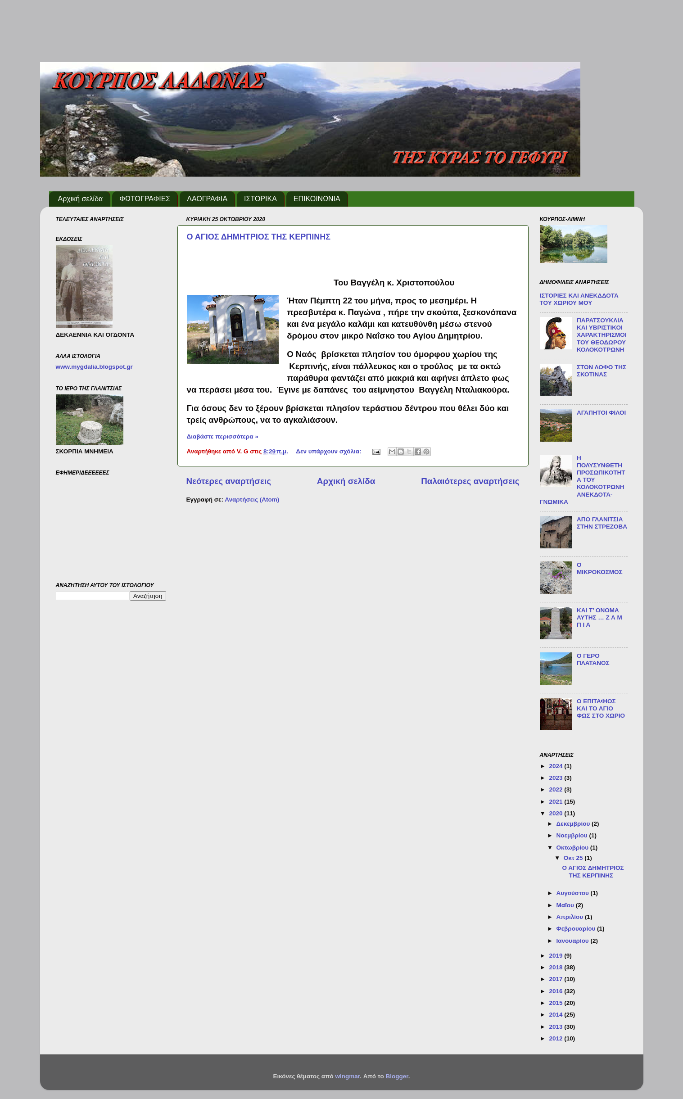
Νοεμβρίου (572, 835)
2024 (556, 766)
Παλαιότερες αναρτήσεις (470, 481)
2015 (556, 1003)
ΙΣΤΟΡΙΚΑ (260, 199)
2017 (556, 979)
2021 (556, 801)
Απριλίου (570, 917)
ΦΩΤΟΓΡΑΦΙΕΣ (144, 199)
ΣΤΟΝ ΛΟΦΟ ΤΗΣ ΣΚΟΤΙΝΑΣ (601, 371)
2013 (556, 1026)
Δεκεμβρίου (574, 823)
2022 (556, 789)
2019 (556, 955)
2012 (556, 1038)
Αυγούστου (573, 893)
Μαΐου (566, 905)
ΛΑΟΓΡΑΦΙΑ (207, 199)
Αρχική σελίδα (80, 199)
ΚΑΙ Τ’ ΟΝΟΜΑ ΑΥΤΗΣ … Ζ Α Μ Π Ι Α (599, 617)
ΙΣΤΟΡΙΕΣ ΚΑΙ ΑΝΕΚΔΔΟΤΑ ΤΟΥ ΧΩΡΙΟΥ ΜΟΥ (579, 299)
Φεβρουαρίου (576, 928)
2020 (556, 813)
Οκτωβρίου (573, 847)
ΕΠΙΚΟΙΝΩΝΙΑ (317, 199)
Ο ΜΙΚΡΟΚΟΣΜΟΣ (600, 568)
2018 (556, 967)
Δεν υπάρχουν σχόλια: (329, 451)
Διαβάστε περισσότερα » (222, 436)
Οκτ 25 (574, 858)
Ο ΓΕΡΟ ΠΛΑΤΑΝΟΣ (593, 659)
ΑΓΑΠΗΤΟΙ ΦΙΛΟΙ (601, 412)
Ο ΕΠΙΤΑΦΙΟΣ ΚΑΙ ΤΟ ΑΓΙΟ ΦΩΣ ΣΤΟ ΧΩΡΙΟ (601, 708)
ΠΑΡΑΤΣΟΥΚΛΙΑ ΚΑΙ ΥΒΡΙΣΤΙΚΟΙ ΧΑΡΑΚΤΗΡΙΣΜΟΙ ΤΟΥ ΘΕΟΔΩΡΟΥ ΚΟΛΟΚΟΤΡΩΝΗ (602, 335)
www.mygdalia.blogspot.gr (94, 366)
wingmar (347, 1076)
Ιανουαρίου (573, 940)
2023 (556, 777)
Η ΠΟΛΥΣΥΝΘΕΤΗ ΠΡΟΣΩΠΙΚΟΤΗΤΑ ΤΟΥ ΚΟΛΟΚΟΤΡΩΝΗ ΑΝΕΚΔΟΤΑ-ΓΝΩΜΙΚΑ (582, 480)
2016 (556, 991)
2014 (556, 1014)
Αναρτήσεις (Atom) (252, 499)
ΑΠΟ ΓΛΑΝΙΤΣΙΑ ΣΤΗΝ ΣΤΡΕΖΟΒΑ (602, 523)
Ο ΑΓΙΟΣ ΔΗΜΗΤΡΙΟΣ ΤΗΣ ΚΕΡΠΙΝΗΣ (259, 236)
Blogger (396, 1076)
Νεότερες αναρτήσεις (228, 481)
